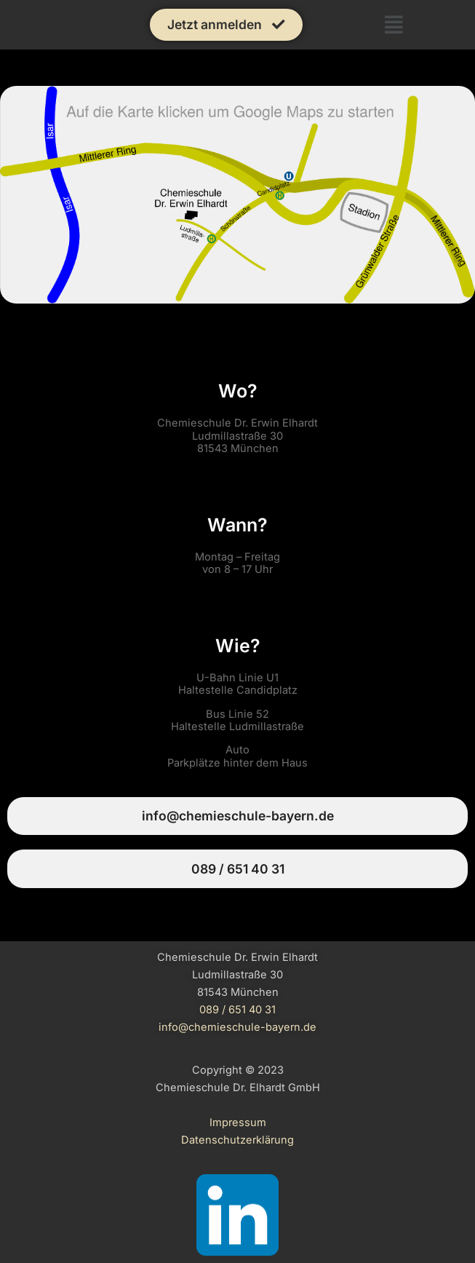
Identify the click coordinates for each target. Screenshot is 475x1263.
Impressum (237, 1122)
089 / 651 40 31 (237, 1009)
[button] (394, 24)
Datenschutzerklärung (237, 1140)
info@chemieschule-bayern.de (237, 1027)
